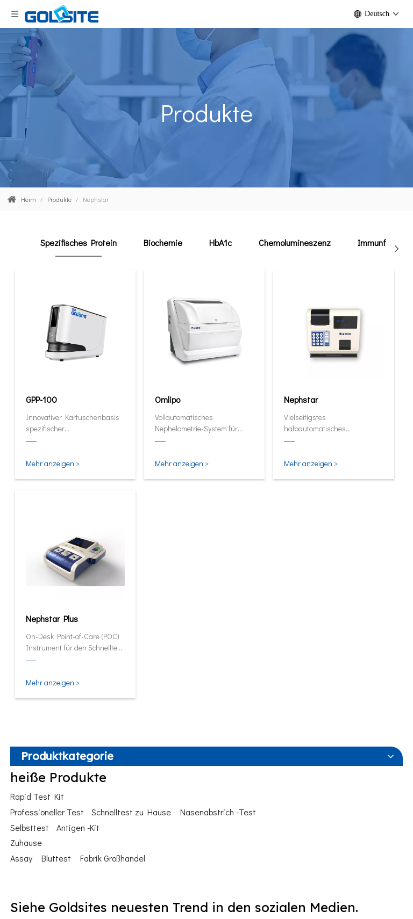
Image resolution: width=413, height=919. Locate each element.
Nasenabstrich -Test (218, 811)
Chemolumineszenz (295, 242)
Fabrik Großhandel (112, 858)
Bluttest (56, 858)
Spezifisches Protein (78, 242)
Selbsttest (29, 827)
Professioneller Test (47, 811)
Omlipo (167, 399)
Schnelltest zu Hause (131, 811)
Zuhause (26, 842)
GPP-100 (41, 399)
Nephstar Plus (52, 618)
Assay (21, 858)
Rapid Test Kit (37, 796)
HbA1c (220, 242)
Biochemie (163, 242)
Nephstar (301, 399)
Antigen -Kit (77, 827)
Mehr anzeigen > (53, 463)
